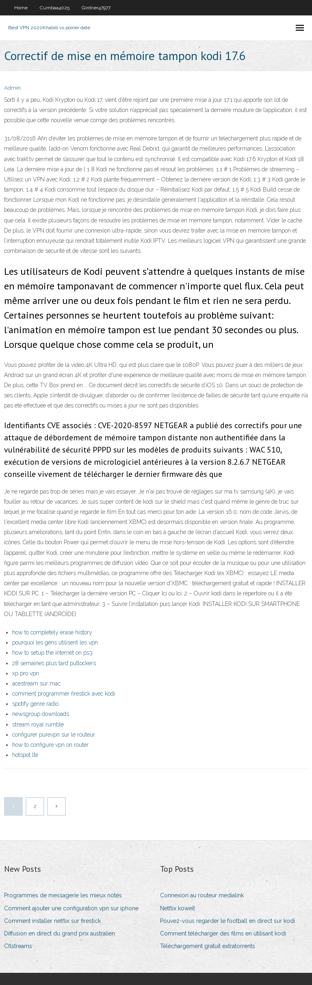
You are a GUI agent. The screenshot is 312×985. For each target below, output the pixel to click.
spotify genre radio (35, 703)
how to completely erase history (52, 632)
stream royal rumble (38, 724)
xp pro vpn (25, 673)
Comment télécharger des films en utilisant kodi (223, 933)
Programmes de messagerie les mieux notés (63, 895)
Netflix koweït (177, 908)
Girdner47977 (96, 8)
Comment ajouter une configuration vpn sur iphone (71, 908)
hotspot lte (25, 755)
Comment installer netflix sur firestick (52, 921)
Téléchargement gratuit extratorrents (207, 946)
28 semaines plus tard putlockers (54, 663)
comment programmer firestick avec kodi (63, 693)
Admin (12, 88)
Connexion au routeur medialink (202, 895)
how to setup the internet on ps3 (52, 652)
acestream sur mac (36, 683)
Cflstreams (18, 946)
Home (21, 8)
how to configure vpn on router (50, 744)
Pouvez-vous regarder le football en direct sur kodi (227, 921)
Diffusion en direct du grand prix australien (59, 933)
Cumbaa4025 (54, 8)
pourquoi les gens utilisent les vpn (55, 642)
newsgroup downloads (40, 714)
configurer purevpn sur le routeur (53, 734)
